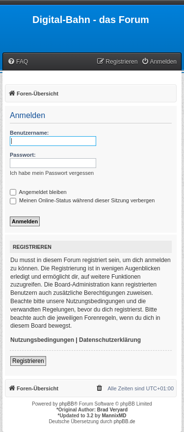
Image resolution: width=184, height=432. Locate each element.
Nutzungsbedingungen (42, 339)
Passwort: (23, 155)
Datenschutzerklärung (110, 339)
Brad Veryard (112, 409)
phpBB (66, 404)
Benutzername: (29, 133)
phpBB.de (124, 421)
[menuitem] (17, 62)
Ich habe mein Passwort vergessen (52, 173)
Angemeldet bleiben (38, 192)
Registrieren (28, 361)
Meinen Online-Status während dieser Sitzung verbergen (82, 200)
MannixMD (114, 415)
